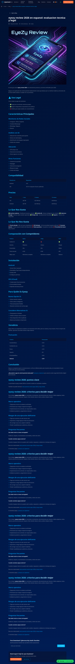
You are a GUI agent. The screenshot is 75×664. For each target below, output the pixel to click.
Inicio (11, 2)
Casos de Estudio (23, 2)
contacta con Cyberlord (23, 448)
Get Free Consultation (16, 659)
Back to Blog (13, 13)
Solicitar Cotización (68, 2)
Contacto (49, 2)
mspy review (42, 386)
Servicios (16, 2)
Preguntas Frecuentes (30, 2)
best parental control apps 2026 (30, 386)
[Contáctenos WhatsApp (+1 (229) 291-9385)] (60, 2)
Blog (39, 2)
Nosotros (43, 2)
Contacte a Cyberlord (39, 373)
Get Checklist (61, 645)
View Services (26, 659)
